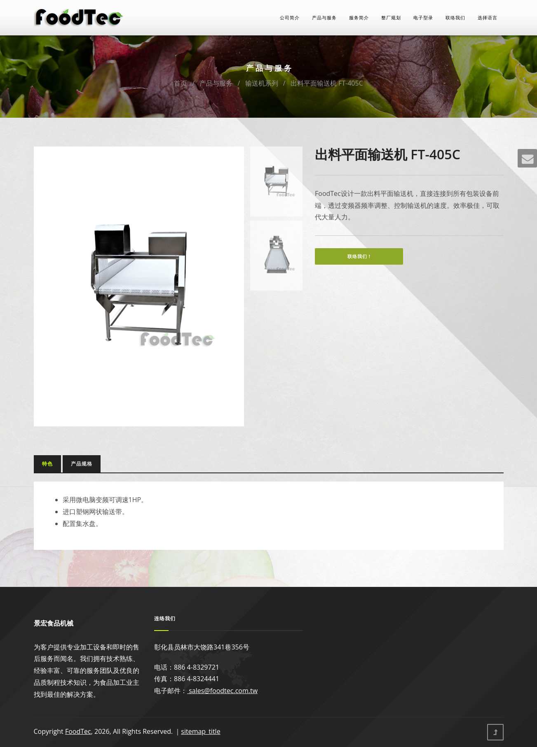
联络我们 (455, 17)
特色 (47, 463)
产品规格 (81, 463)
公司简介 (290, 17)
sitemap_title (200, 731)
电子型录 (423, 17)
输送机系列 (261, 83)
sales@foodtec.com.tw (222, 690)
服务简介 (359, 17)
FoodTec (78, 731)
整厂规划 (391, 17)
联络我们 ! (359, 256)
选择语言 (487, 17)
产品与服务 (324, 17)
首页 (180, 83)
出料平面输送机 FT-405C (327, 83)
